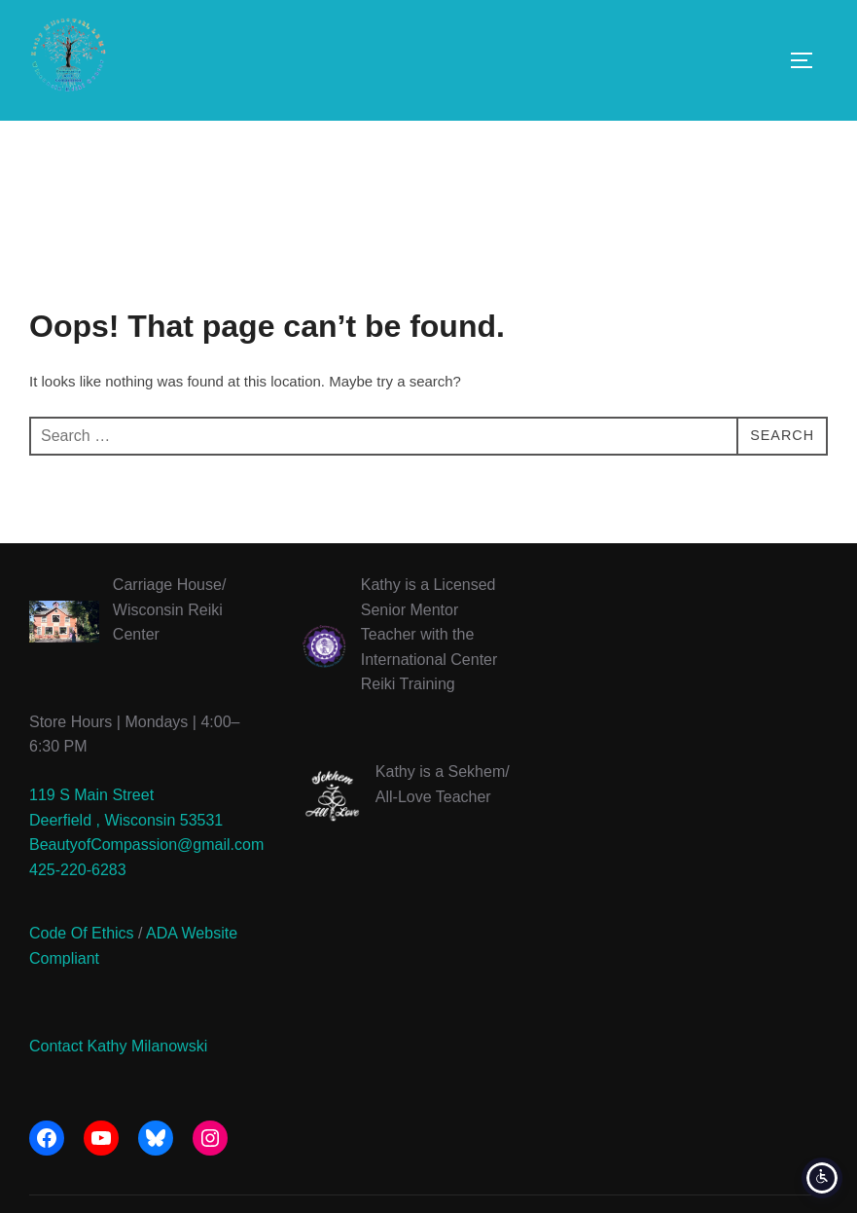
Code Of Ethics (81, 977)
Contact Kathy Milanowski (118, 1089)
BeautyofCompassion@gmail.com (146, 887)
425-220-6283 (77, 912)
